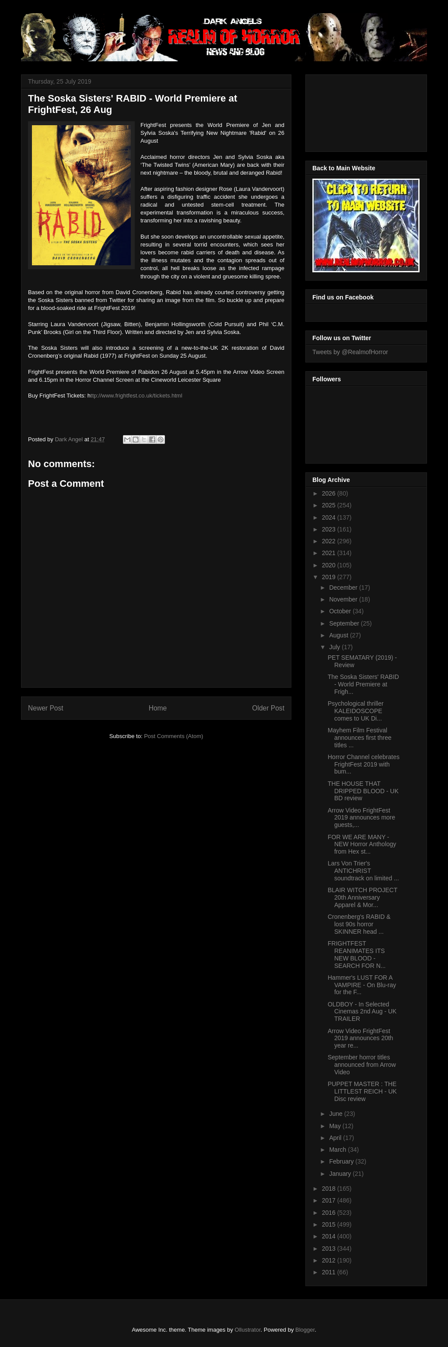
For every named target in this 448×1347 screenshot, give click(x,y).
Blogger (305, 1329)
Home (158, 708)
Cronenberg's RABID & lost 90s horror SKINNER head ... (359, 924)
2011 (329, 1272)
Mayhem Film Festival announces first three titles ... (360, 738)
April (336, 1137)
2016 (329, 1212)
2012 (329, 1260)
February (342, 1161)
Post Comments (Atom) (173, 736)
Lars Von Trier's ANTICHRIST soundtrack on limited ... (363, 871)
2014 (329, 1236)
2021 (329, 552)
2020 (329, 565)
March (338, 1149)
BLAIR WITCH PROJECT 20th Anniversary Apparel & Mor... (362, 897)
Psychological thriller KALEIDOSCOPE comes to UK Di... (356, 711)
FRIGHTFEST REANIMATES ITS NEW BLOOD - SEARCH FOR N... (356, 954)
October (341, 611)
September (344, 623)
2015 (329, 1224)
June (336, 1113)
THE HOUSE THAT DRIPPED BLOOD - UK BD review (363, 791)
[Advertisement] (351, 111)
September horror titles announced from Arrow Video (362, 1065)
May (335, 1125)
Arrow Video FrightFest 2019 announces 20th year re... (360, 1038)
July (335, 647)
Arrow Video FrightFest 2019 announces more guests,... (361, 818)
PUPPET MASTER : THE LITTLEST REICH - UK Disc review (362, 1091)
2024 (329, 517)
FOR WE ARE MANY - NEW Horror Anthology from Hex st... (362, 844)
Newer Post (45, 708)
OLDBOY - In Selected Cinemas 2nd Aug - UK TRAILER (362, 1012)
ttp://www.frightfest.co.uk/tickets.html (136, 395)
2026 (329, 493)
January (341, 1173)
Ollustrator (247, 1329)
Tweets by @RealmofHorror (350, 351)
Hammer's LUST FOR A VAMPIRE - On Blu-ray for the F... (362, 985)
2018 (329, 1188)
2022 (329, 541)
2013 (329, 1248)
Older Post (268, 708)
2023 (329, 529)
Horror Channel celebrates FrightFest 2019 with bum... (363, 764)
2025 (329, 505)
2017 (329, 1200)
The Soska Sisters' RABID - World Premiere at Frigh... (363, 684)
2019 (329, 576)
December (344, 587)
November (344, 599)
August (339, 635)
